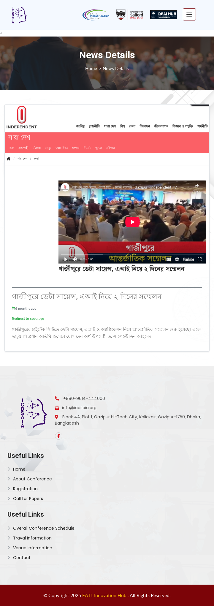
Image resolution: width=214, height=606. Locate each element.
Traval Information (29, 538)
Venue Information (29, 548)
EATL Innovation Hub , (106, 595)
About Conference (29, 479)
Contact (19, 558)
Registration (22, 489)
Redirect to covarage (28, 318)
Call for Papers (25, 498)
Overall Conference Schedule (40, 528)
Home (91, 68)
